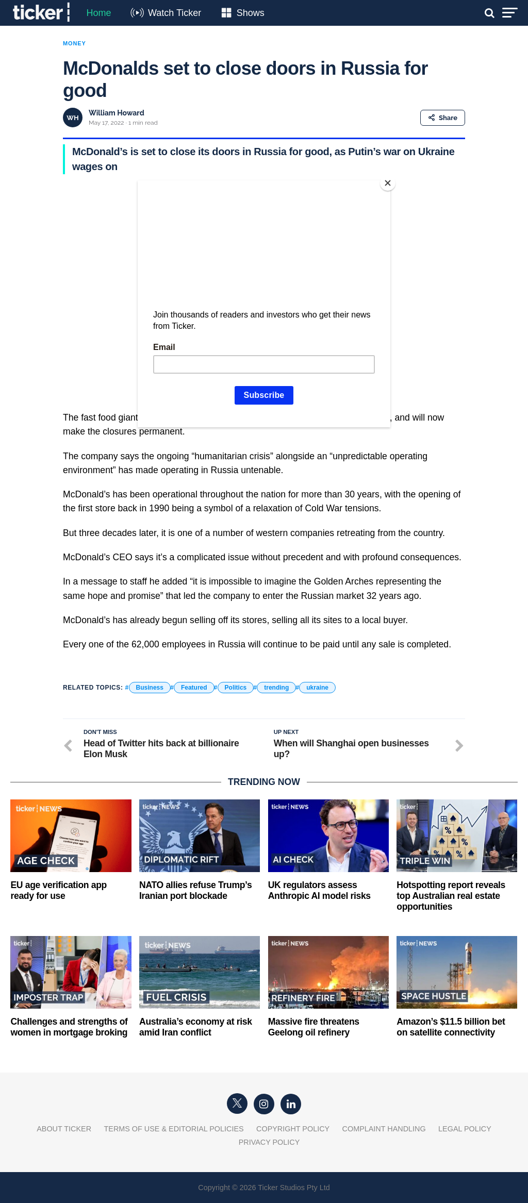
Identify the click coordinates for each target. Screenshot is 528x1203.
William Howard (116, 113)
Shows (251, 13)
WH (72, 118)
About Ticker (64, 1129)
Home (98, 13)
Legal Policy (464, 1129)
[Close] (387, 183)
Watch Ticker (174, 13)
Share (442, 118)
